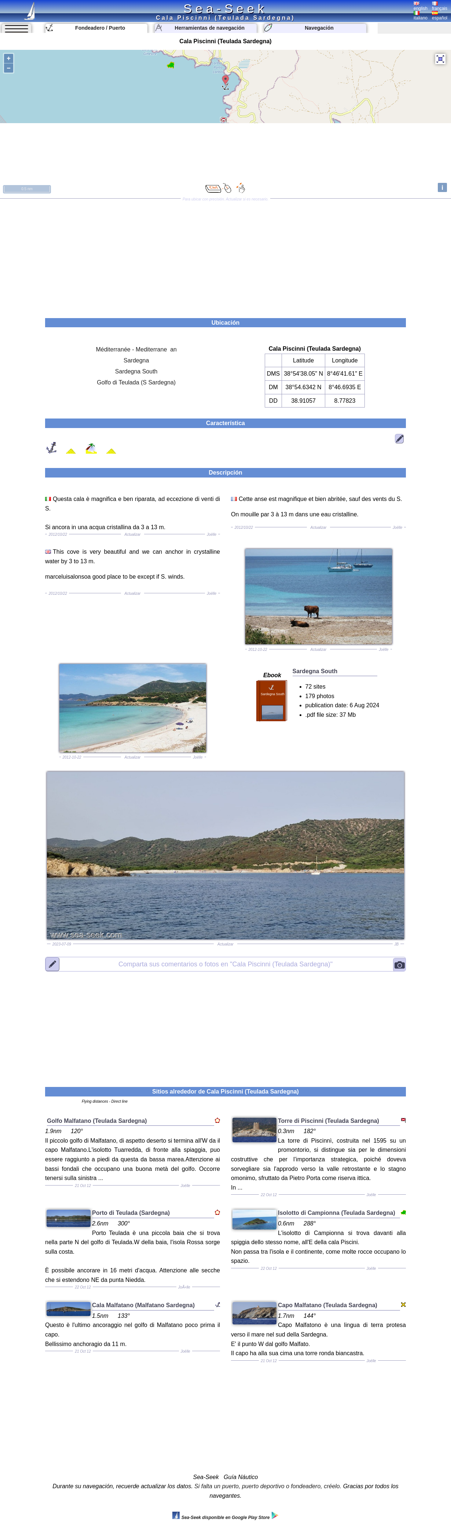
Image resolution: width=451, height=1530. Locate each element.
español (439, 16)
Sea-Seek (225, 8)
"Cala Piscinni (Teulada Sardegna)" (225, 964)
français (439, 6)
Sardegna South (136, 371)
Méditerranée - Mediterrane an (136, 349)
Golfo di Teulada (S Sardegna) (136, 382)
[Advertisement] (225, 255)
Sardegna (136, 360)
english (421, 6)
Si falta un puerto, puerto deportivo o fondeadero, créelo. (267, 1486)
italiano (421, 16)
